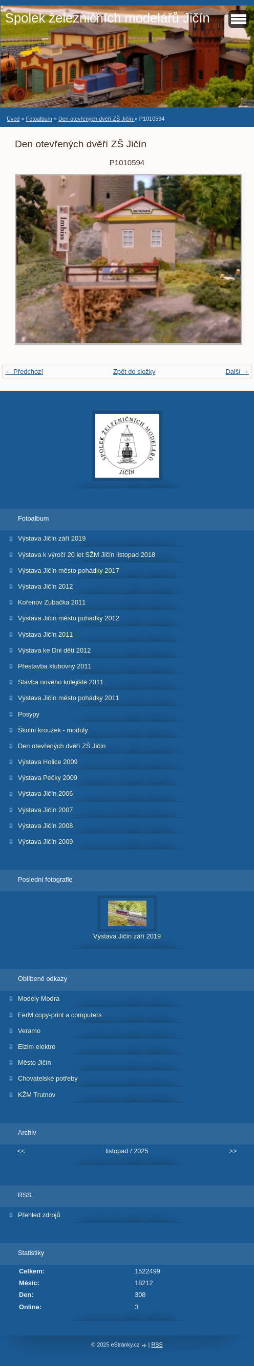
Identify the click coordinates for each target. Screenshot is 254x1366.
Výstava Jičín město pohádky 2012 (68, 618)
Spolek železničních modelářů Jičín (107, 18)
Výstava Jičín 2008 (45, 826)
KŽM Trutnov (36, 1095)
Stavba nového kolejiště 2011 (60, 682)
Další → (237, 371)
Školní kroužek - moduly (53, 730)
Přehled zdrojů (39, 1215)
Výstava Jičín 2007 (45, 810)
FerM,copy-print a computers (60, 1015)
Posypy (28, 714)
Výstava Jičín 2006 (45, 793)
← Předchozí (24, 371)
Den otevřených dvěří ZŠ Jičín (96, 119)
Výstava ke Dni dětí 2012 (54, 650)
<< (21, 1151)
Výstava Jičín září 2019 (52, 538)
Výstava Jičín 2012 (45, 586)
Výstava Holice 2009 (48, 762)
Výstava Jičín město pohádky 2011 (68, 698)
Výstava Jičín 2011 (45, 634)
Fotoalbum (39, 119)
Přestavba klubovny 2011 (55, 666)
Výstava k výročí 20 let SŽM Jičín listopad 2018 (86, 554)
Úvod (13, 119)
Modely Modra (38, 998)
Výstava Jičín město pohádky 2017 (68, 570)
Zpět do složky (134, 371)
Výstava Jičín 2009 (45, 841)
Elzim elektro (36, 1046)
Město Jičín (34, 1062)
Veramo (29, 1031)
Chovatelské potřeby (48, 1078)
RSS (156, 1344)
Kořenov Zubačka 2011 (52, 602)
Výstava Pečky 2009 (47, 777)
